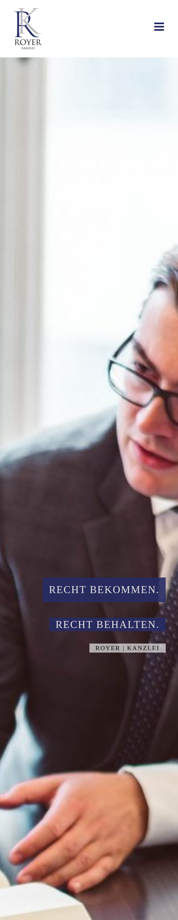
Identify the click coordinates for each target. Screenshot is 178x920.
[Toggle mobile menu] (160, 26)
